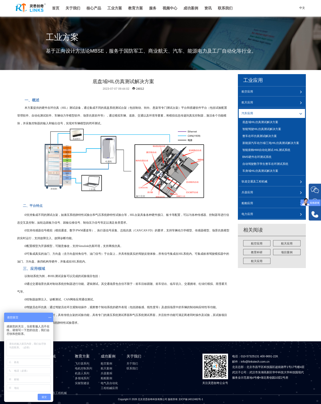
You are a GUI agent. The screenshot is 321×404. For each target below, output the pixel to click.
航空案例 (106, 363)
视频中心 (170, 8)
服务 (152, 8)
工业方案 (114, 8)
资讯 (208, 8)
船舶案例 (106, 378)
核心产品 (93, 8)
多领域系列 (82, 378)
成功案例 (190, 8)
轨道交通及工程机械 (54, 393)
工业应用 (253, 80)
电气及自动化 (109, 383)
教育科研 (256, 252)
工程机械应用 (109, 388)
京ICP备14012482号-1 (191, 399)
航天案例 (106, 368)
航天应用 (287, 243)
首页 (55, 8)
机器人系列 (82, 373)
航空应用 (256, 243)
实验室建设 (82, 383)
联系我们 (225, 8)
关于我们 (73, 8)
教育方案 (135, 8)
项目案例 (287, 252)
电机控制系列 (83, 368)
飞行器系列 (82, 363)
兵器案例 (106, 373)
